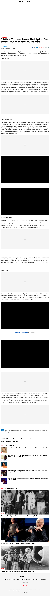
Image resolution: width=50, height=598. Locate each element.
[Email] (46, 47)
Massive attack (23, 430)
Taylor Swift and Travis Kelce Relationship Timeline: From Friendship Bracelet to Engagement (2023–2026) (27, 471)
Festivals (25, 582)
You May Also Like (11, 488)
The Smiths (31, 430)
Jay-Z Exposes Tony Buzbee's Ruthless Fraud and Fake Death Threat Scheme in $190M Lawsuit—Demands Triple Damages (27, 456)
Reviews (29, 580)
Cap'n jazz (16, 430)
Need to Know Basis (21, 332)
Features (4, 37)
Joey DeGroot (5, 46)
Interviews (21, 580)
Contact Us (19, 589)
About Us (12, 589)
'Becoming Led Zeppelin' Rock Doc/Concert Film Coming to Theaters (21, 516)
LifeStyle (43, 580)
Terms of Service (27, 589)
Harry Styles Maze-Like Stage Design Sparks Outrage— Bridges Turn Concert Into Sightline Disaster (28, 479)
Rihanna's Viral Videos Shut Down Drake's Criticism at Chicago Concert (25, 463)
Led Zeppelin (8, 430)
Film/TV (35, 580)
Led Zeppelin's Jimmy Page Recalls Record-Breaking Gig (17, 571)
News (2, 513)
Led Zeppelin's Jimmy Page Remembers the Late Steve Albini (18, 543)
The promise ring (39, 430)
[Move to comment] (48, 47)
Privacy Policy (36, 589)
